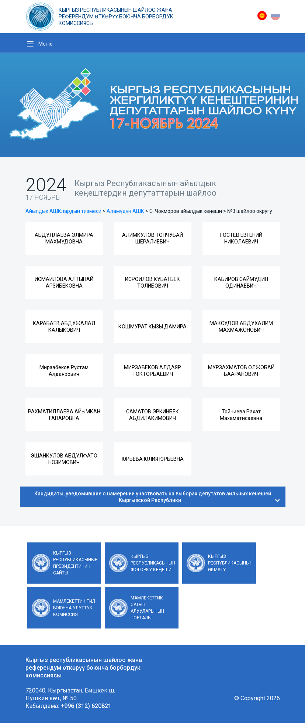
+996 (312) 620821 (85, 705)
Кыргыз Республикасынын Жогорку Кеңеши (153, 563)
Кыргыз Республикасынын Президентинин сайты (75, 563)
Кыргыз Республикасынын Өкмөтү (230, 563)
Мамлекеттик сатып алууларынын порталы (147, 607)
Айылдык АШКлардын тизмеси (63, 211)
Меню (45, 44)
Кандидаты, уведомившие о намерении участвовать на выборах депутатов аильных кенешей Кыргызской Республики (157, 497)
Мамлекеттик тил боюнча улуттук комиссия (74, 608)
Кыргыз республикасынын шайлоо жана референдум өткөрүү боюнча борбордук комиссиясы (116, 16)
